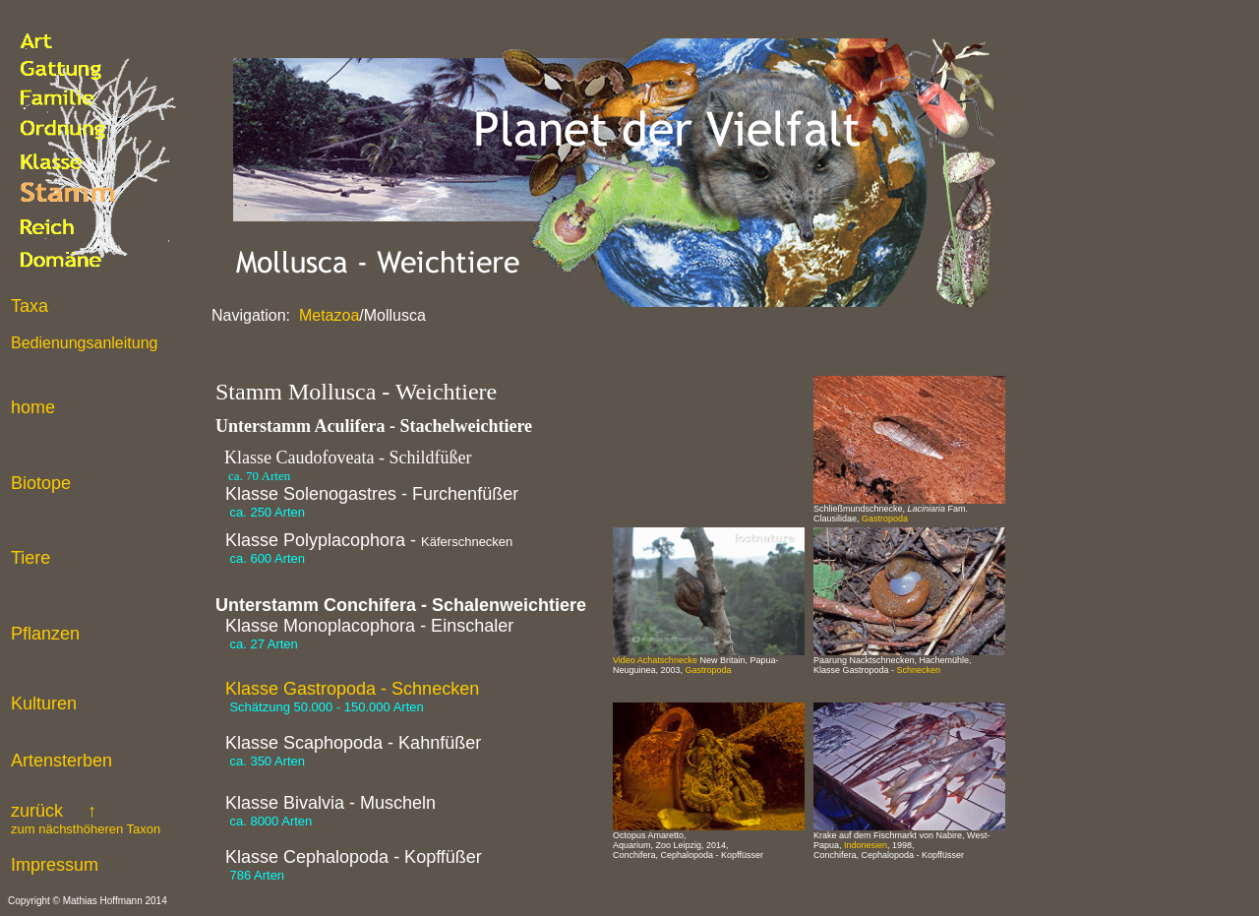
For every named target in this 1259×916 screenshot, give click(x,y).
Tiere (30, 558)
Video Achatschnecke (655, 660)
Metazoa (327, 315)
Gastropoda (885, 518)
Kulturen (44, 703)
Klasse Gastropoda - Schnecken (352, 689)
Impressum (54, 865)
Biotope (41, 483)
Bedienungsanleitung (84, 343)
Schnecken (919, 670)
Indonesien (865, 845)
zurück (85, 818)
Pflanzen (45, 633)
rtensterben (67, 760)
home (33, 407)
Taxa (29, 306)
